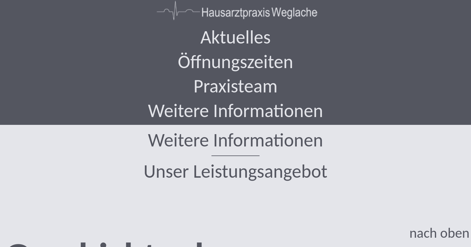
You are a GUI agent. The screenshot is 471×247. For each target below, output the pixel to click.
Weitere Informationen (235, 140)
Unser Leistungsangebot (235, 171)
